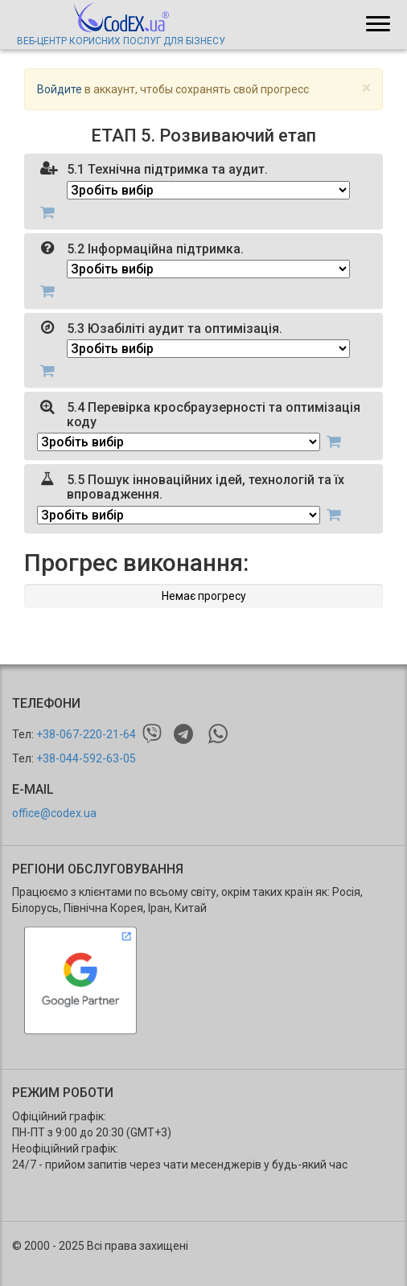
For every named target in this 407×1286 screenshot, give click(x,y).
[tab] (203, 191)
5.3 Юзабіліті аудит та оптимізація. (174, 328)
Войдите (59, 89)
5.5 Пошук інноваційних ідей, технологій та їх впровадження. (205, 487)
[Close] (366, 88)
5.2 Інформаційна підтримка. (155, 249)
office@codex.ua (54, 813)
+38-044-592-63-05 (86, 758)
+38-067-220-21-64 (86, 734)
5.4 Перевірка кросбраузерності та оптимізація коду (213, 414)
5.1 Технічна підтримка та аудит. (167, 169)
